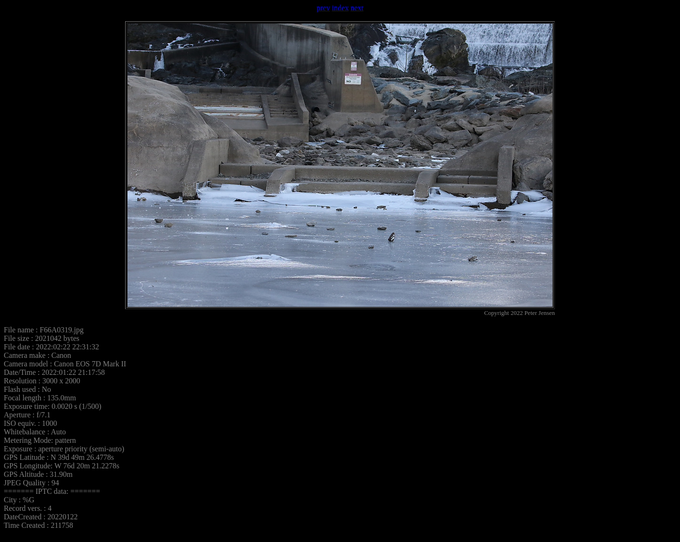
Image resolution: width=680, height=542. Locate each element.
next (357, 8)
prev (323, 8)
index (340, 8)
